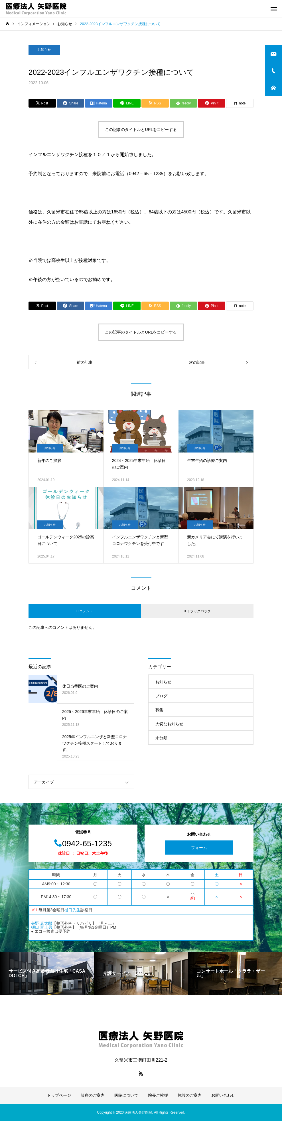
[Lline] (127, 103)
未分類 (161, 738)
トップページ (59, 1095)
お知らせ (44, 50)
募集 (159, 710)
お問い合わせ (223, 1095)
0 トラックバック (197, 611)
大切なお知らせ (169, 724)
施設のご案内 (190, 1095)
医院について (126, 1095)
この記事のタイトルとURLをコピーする (141, 129)
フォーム (199, 847)
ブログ (161, 696)
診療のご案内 (93, 1095)
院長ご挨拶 (158, 1095)
